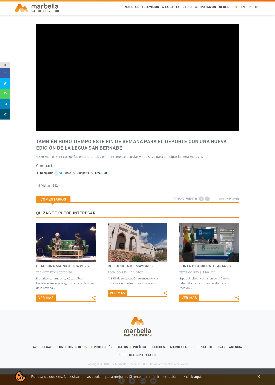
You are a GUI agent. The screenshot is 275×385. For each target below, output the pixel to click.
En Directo (249, 7)
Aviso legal (42, 347)
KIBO (145, 364)
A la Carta (170, 7)
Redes (224, 7)
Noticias (132, 7)
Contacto (204, 347)
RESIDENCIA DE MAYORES (130, 266)
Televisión (150, 7)
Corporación (205, 7)
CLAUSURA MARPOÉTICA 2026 (62, 266)
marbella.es (181, 347)
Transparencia (229, 347)
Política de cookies (149, 347)
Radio (187, 7)
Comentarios (53, 199)
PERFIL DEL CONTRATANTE (137, 355)
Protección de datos (111, 347)
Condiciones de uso (73, 347)
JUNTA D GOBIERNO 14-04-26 (205, 266)
